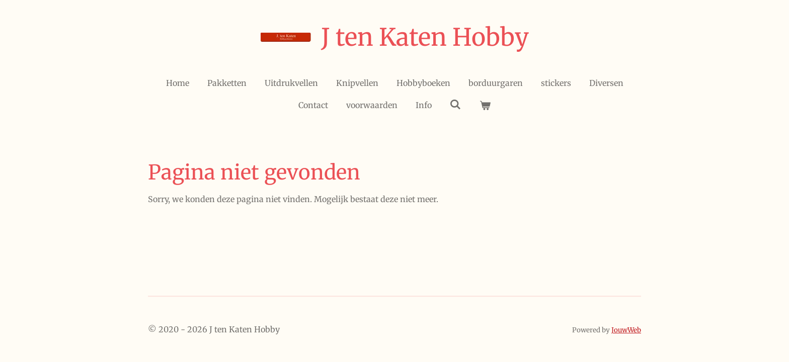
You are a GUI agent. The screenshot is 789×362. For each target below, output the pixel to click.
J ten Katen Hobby (425, 37)
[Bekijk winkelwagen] (485, 105)
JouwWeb (626, 330)
